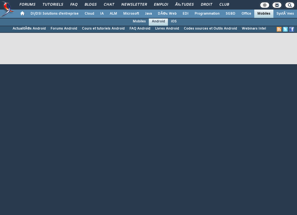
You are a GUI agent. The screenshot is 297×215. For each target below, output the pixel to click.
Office (246, 14)
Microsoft (131, 14)
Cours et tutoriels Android (103, 29)
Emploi (161, 4)
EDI (186, 14)
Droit (206, 4)
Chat (109, 4)
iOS (174, 21)
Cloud (89, 14)
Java (148, 14)
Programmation (207, 14)
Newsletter (134, 4)
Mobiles (263, 14)
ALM (113, 14)
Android (158, 21)
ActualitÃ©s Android (29, 29)
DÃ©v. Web (167, 14)
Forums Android (63, 29)
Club (224, 4)
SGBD (230, 14)
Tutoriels (53, 4)
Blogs (90, 4)
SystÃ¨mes (285, 14)
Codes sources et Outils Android (210, 29)
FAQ (74, 4)
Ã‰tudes (184, 4)
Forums (27, 4)
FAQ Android (139, 29)
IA (102, 14)
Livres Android (167, 29)
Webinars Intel (254, 29)
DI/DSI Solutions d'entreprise (54, 14)
